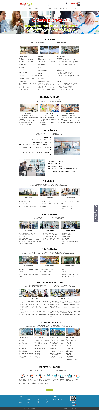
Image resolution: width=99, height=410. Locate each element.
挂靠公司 (37, 402)
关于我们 (45, 398)
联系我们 (75, 8)
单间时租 (20, 402)
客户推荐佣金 (46, 401)
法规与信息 (62, 8)
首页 (23, 8)
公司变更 (49, 8)
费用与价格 (68, 8)
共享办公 (20, 401)
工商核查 (43, 8)
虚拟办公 (20, 399)
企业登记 (37, 401)
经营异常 (28, 402)
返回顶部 (96, 220)
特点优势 (45, 399)
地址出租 (37, 398)
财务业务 (28, 398)
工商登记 (37, 399)
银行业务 (28, 401)
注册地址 (36, 8)
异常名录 (55, 8)
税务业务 (28, 399)
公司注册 (30, 8)
